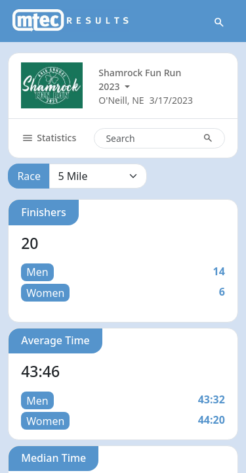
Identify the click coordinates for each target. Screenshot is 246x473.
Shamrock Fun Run (139, 72)
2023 (110, 86)
